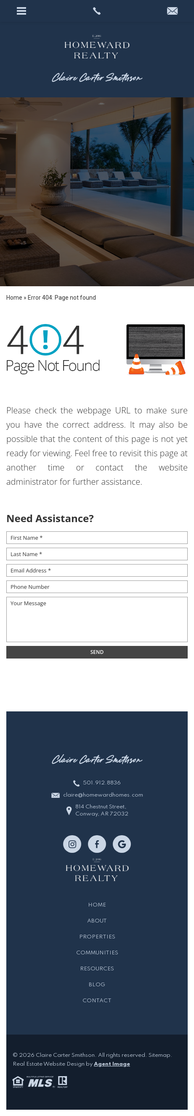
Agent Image (112, 1064)
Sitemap (159, 1055)
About (97, 921)
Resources (97, 969)
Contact (97, 1001)
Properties (97, 937)
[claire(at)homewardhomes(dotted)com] (172, 11)
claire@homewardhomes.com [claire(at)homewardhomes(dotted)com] (103, 795)
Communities (97, 953)
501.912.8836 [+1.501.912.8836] (102, 783)
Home (97, 905)
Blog (97, 985)
